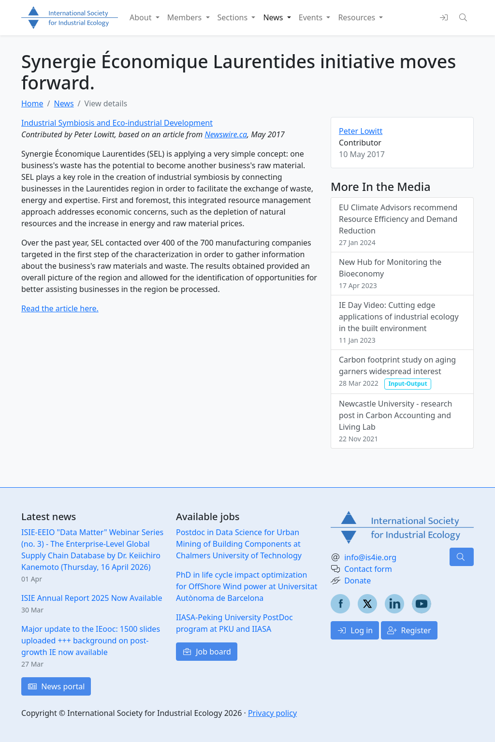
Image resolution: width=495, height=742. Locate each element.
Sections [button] (234, 17)
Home (32, 103)
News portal (56, 686)
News (63, 103)
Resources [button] (357, 17)
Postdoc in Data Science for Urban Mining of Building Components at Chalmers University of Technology (239, 544)
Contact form (368, 569)
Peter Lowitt (360, 131)
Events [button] (312, 17)
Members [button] (185, 17)
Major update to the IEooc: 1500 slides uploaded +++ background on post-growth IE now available (90, 640)
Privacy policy (272, 713)
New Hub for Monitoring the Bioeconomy (390, 273)
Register (409, 630)
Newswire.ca (225, 134)
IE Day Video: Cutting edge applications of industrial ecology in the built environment (399, 322)
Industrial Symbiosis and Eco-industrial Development (117, 122)
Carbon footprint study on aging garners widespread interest (397, 371)
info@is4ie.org (370, 557)
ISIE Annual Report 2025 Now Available (91, 598)
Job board (206, 651)
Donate (357, 580)
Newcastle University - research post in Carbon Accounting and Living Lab (395, 420)
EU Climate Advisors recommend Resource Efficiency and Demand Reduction (398, 224)
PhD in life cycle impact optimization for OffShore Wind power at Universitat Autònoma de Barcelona (246, 586)
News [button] (274, 17)
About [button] (142, 17)
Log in (355, 630)
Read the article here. (60, 308)
